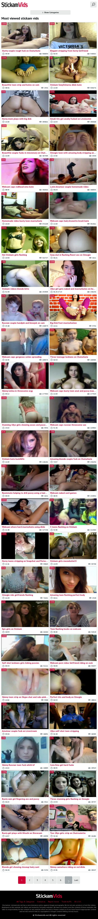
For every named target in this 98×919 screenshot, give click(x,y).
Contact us (41, 901)
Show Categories (50, 12)
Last (76, 880)
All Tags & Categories (25, 901)
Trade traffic (67, 901)
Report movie (53, 901)
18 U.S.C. (78, 901)
